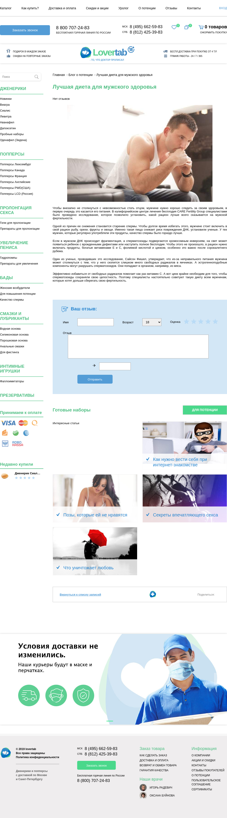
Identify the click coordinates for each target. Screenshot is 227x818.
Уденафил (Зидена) (13, 140)
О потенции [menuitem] (146, 8)
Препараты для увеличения (19, 263)
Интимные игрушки (12, 368)
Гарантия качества (154, 770)
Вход (223, 8)
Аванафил (7, 122)
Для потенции (205, 410)
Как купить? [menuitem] (30, 8)
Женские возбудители (15, 288)
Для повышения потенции (17, 293)
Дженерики (13, 88)
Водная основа (10, 328)
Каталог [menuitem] (6, 8)
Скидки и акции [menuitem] (97, 8)
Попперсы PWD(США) (15, 188)
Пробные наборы (12, 134)
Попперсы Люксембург (15, 164)
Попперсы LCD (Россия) (16, 193)
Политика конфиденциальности (37, 757)
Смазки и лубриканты (14, 316)
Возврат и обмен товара (158, 765)
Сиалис (5, 110)
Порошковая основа (13, 340)
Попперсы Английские (15, 182)
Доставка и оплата (154, 760)
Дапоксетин (8, 128)
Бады (6, 277)
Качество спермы (12, 299)
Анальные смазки (12, 346)
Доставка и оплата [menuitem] (62, 8)
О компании (201, 755)
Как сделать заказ (153, 755)
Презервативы (17, 395)
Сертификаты (202, 789)
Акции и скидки (203, 760)
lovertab (30, 749)
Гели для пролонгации (15, 222)
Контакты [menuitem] (194, 8)
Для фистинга (9, 352)
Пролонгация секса (16, 210)
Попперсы (12, 154)
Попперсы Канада (12, 170)
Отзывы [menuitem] (171, 8)
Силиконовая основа (14, 334)
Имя (88, 322)
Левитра (5, 116)
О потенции (201, 775)
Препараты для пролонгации (19, 228)
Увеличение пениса (14, 245)
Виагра (5, 104)
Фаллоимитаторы (12, 381)
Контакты (199, 765)
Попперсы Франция (13, 176)
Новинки (6, 98)
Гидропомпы (8, 257)
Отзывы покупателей (208, 770)
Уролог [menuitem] (123, 8)
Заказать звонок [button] (25, 30)
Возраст (142, 322)
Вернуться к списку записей (80, 594)
